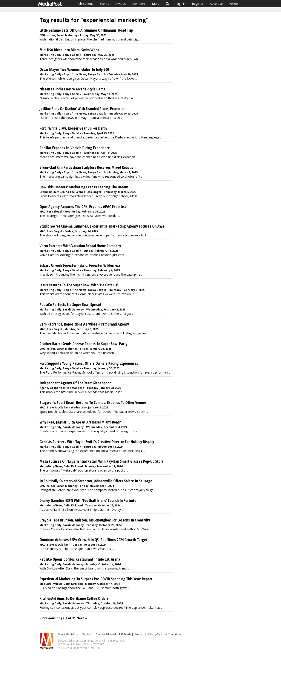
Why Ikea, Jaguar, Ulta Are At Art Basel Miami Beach (80, 422)
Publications (85, 4)
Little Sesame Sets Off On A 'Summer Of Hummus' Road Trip (86, 30)
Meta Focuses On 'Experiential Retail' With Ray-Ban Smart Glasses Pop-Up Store (102, 461)
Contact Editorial (106, 634)
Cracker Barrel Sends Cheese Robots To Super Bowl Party (83, 344)
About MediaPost (68, 634)
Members (139, 4)
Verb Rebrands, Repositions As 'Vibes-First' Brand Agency (84, 324)
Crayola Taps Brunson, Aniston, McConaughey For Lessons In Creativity (95, 520)
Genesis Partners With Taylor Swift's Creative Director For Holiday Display (97, 442)
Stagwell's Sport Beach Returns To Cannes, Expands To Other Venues (93, 402)
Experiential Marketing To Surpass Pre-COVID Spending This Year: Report (96, 579)
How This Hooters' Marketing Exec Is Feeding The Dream (84, 187)
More (156, 4)
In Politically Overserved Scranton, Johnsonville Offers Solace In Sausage (96, 481)
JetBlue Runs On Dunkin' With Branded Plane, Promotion (83, 108)
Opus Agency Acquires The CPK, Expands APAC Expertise (83, 206)
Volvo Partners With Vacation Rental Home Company (80, 246)
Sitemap (139, 634)
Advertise (216, 4)
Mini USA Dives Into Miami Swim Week (69, 50)
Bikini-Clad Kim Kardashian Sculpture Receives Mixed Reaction (87, 167)
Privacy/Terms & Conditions (164, 634)
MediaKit (87, 634)
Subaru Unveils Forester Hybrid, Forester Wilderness (80, 265)
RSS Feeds (125, 634)
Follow (233, 4)
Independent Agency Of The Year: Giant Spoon (75, 383)
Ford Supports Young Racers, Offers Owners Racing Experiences (89, 363)
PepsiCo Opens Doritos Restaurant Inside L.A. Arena (80, 559)
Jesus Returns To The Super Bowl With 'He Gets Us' (79, 285)
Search (167, 3)
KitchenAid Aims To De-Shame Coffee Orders (74, 598)
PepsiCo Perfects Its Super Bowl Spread (70, 304)
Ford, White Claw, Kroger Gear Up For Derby (73, 128)
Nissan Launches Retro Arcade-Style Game (72, 89)
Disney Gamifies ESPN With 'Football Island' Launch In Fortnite (88, 500)
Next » (82, 618)
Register (197, 4)
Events (104, 4)
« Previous (48, 618)
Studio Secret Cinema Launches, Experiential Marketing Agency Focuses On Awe (102, 226)
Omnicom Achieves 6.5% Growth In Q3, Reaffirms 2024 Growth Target (93, 540)
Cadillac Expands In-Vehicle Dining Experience (75, 148)
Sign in (181, 4)
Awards (120, 4)
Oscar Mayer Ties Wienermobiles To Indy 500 (74, 69)
